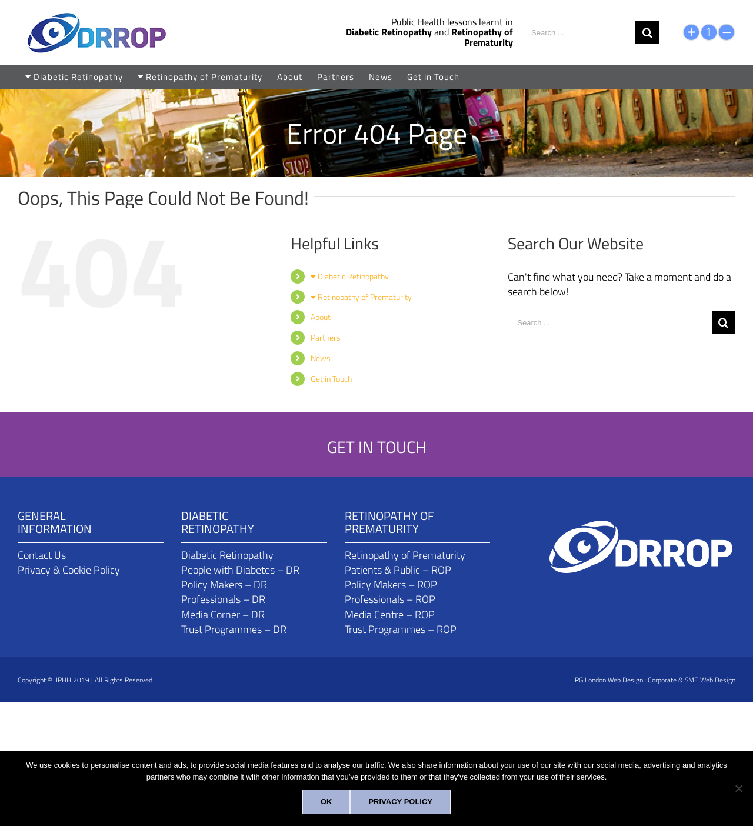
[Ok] (326, 802)
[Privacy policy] (400, 802)
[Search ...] (578, 32)
